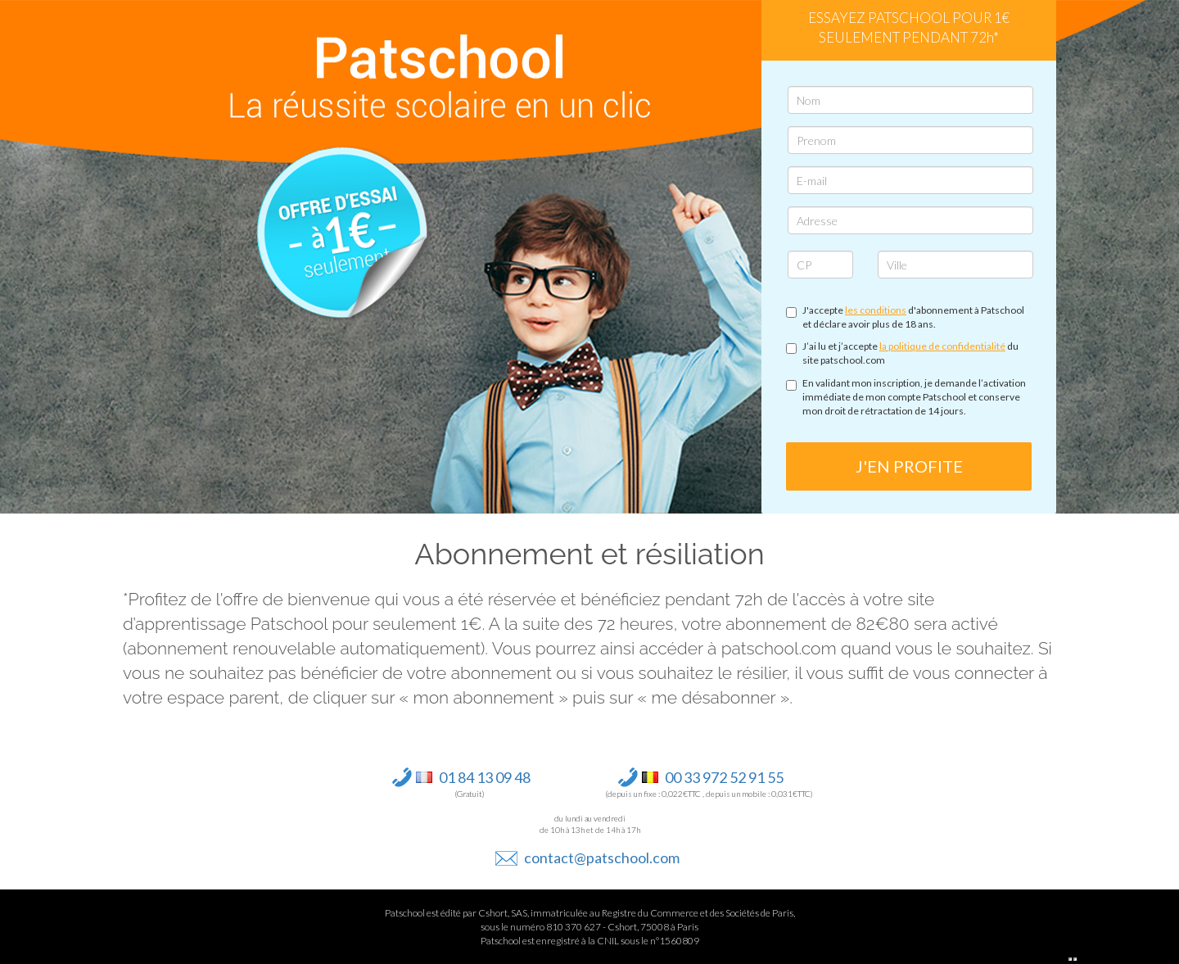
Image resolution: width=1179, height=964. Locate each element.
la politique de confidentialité (942, 346)
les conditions (875, 310)
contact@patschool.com (602, 858)
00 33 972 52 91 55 (724, 777)
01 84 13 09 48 (485, 777)
